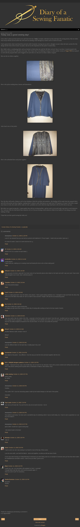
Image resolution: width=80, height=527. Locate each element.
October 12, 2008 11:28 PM (19, 235)
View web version (40, 522)
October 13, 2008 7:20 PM (19, 402)
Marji (6, 466)
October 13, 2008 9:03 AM (19, 342)
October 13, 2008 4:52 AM (14, 304)
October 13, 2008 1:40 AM (17, 270)
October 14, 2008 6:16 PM (15, 466)
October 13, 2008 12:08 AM (14, 249)
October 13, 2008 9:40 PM (19, 412)
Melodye (7, 437)
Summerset (8, 352)
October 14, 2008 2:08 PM (17, 437)
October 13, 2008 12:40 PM (19, 352)
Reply (6, 244)
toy (6, 304)
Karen (6, 447)
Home (40, 519)
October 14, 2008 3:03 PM (16, 447)
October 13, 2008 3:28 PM (31, 362)
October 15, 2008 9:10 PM (22, 479)
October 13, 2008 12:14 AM (18, 259)
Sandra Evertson (9, 479)
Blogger (43, 525)
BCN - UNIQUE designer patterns (14, 362)
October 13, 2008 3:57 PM (20, 374)
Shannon (7, 316)
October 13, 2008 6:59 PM (19, 385)
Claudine (7, 282)
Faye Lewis (8, 402)
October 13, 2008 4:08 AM (15, 292)
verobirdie (8, 259)
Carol (6, 292)
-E (5, 249)
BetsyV (7, 329)
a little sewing (9, 374)
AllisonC (7, 270)
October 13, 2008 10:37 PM (19, 424)
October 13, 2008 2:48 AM (18, 282)
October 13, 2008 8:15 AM (16, 329)
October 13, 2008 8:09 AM (18, 316)
